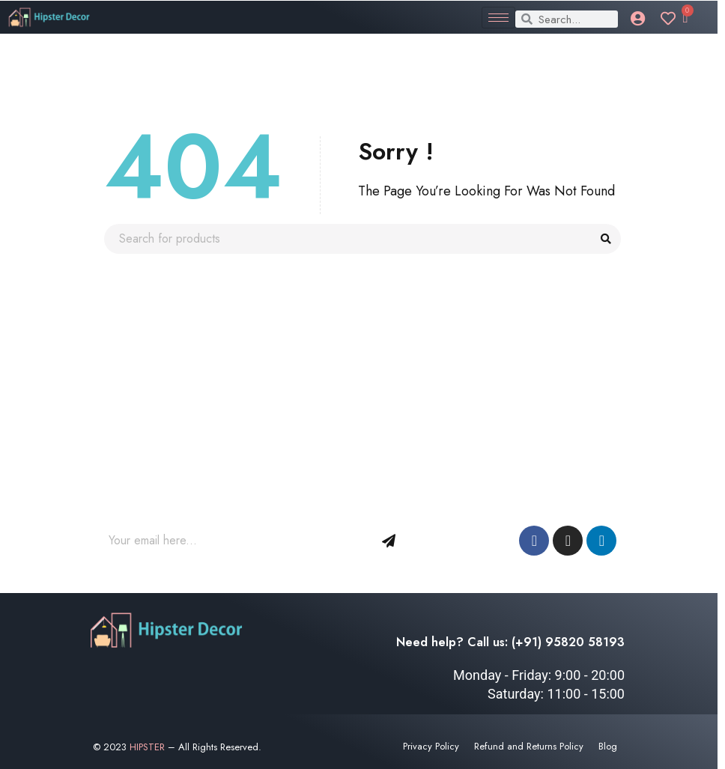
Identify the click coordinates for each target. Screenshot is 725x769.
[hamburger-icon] (498, 17)
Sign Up (388, 541)
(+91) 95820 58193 (568, 642)
